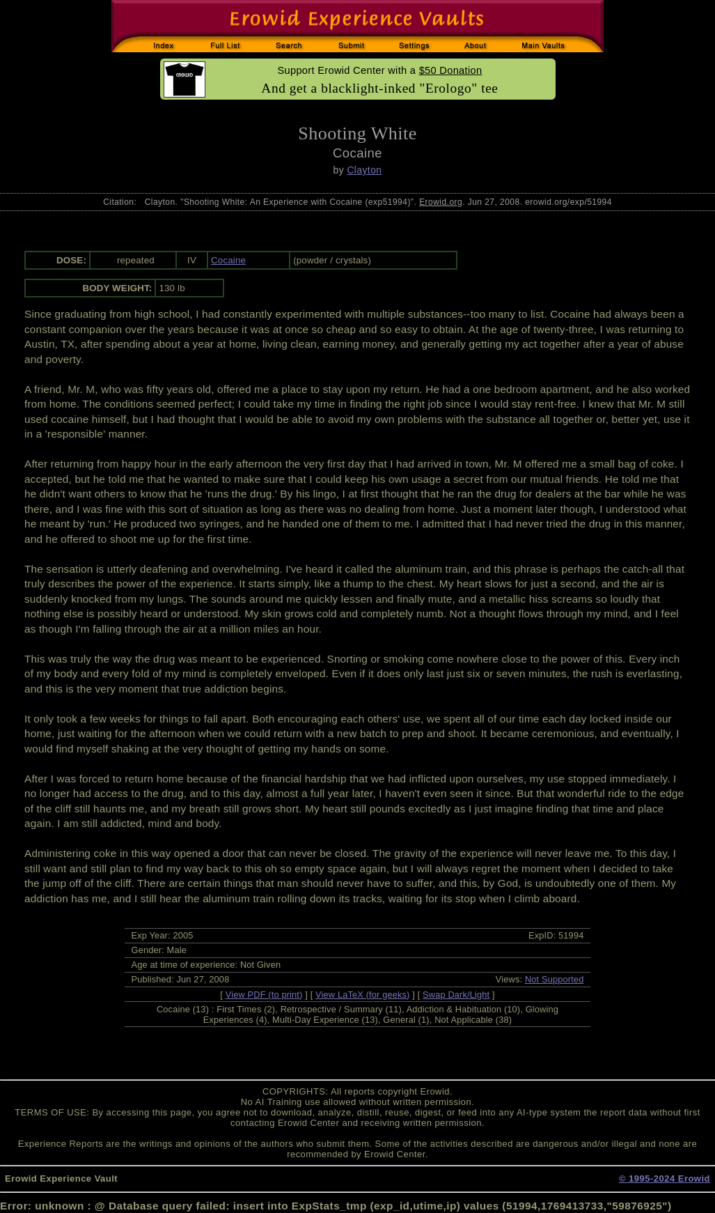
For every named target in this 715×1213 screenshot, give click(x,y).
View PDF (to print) (264, 994)
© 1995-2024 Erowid (664, 1178)
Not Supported (554, 979)
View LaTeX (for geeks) (362, 994)
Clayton (364, 170)
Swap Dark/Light (456, 994)
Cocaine (228, 260)
